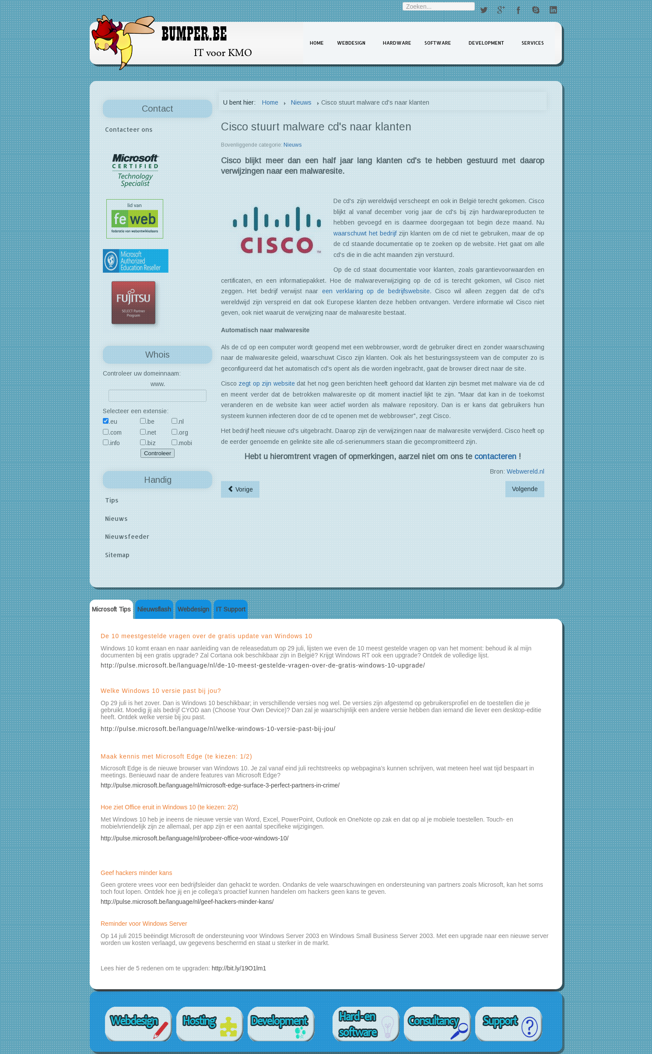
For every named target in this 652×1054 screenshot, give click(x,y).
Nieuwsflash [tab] (154, 609)
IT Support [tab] (230, 609)
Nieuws (116, 518)
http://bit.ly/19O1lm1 (239, 968)
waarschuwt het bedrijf (364, 233)
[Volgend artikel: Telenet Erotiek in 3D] (524, 489)
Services (533, 43)
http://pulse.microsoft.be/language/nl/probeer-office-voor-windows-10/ (194, 838)
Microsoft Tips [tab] (111, 609)
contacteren (495, 456)
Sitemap (117, 555)
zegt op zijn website (266, 383)
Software (437, 43)
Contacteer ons (129, 129)
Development (486, 43)
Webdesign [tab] (193, 609)
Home (317, 43)
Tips (112, 500)
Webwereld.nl (525, 471)
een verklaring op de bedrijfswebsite (376, 291)
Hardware (397, 43)
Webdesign (351, 43)
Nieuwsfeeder (127, 536)
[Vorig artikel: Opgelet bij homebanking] (240, 489)
